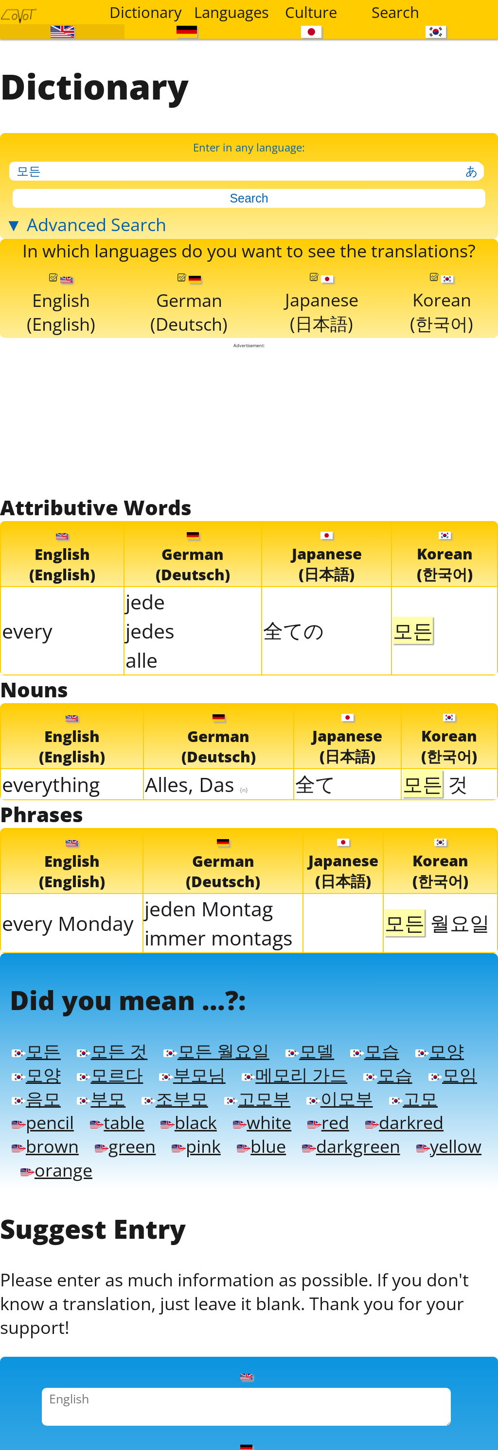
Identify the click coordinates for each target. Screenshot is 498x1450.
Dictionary (145, 12)
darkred (404, 1117)
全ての (293, 627)
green (125, 1140)
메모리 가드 (294, 1070)
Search (395, 12)
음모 (36, 1094)
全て (315, 780)
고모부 (257, 1094)
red (328, 1117)
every (27, 627)
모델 (309, 1047)
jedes (150, 627)
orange (56, 1164)
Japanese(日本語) (321, 301)
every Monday (68, 919)
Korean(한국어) (441, 301)
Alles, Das (196, 780)
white (262, 1117)
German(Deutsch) (189, 302)
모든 (36, 1047)
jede (145, 598)
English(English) (61, 302)
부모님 (192, 1070)
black (188, 1117)
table (117, 1117)
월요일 (437, 919)
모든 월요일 (216, 1047)
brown (45, 1140)
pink (196, 1140)
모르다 (110, 1070)
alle (141, 656)
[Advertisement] (249, 418)
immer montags (218, 934)
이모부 (339, 1094)
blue (261, 1140)
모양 (439, 1047)
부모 (101, 1094)
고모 (413, 1094)
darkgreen (351, 1140)
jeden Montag (208, 905)
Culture (311, 12)
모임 (452, 1070)
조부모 (175, 1094)
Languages (230, 12)
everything (51, 780)
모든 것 (112, 1047)
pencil (42, 1117)
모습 (374, 1047)
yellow (448, 1140)
